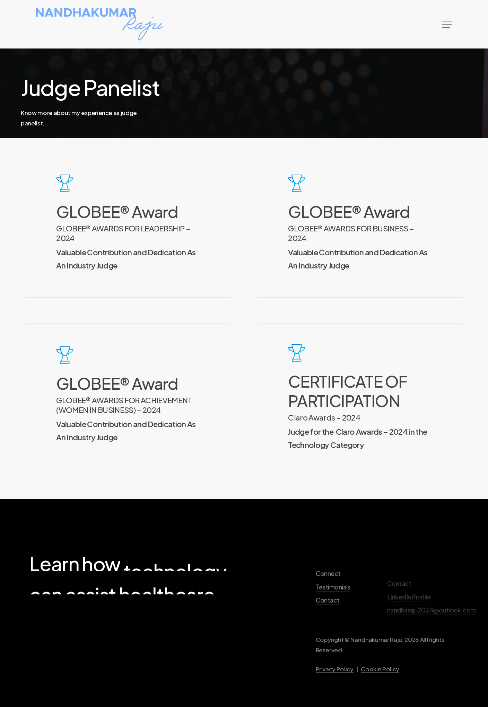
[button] (448, 24)
